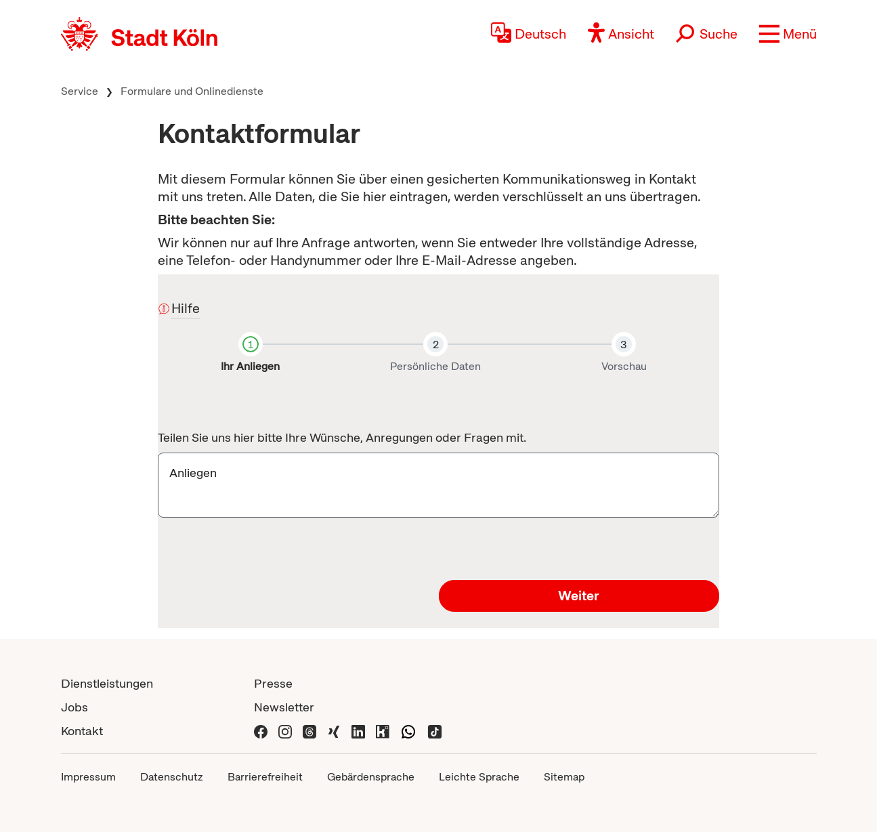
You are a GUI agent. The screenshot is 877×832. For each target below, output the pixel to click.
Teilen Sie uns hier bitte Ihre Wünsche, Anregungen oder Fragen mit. (342, 437)
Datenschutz (171, 777)
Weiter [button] (578, 595)
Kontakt (82, 731)
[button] (788, 34)
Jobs (74, 707)
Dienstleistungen (107, 683)
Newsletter (284, 707)
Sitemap (564, 777)
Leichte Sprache (479, 777)
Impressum (88, 777)
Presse (273, 683)
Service (79, 91)
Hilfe (185, 309)
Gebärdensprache (370, 777)
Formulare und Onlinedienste (192, 91)
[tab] (250, 355)
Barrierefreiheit (265, 777)
